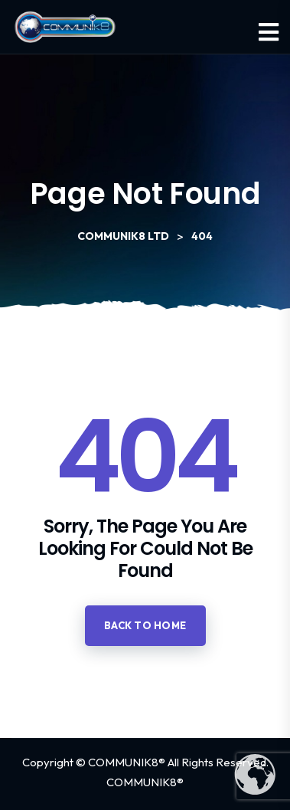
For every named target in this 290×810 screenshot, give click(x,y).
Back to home (145, 625)
